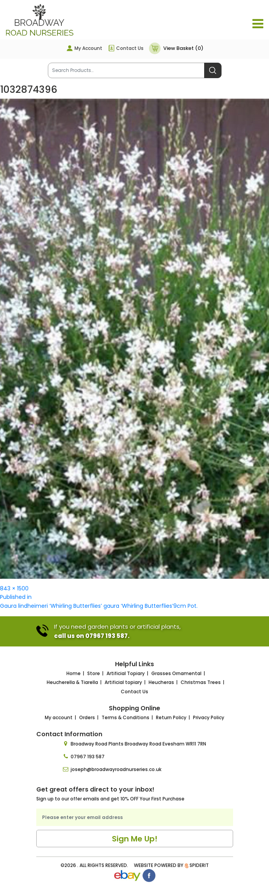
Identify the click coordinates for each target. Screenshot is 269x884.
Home (73, 673)
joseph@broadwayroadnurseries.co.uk (116, 769)
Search (213, 70)
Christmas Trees (201, 682)
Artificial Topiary (126, 673)
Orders (87, 717)
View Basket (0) (183, 48)
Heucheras (161, 682)
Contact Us (130, 48)
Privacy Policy (208, 717)
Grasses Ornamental (176, 673)
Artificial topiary (123, 682)
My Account (88, 48)
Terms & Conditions (125, 717)
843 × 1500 (14, 588)
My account (59, 717)
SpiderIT (199, 865)
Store (93, 673)
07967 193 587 (88, 756)
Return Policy (171, 717)
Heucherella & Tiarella (72, 682)
